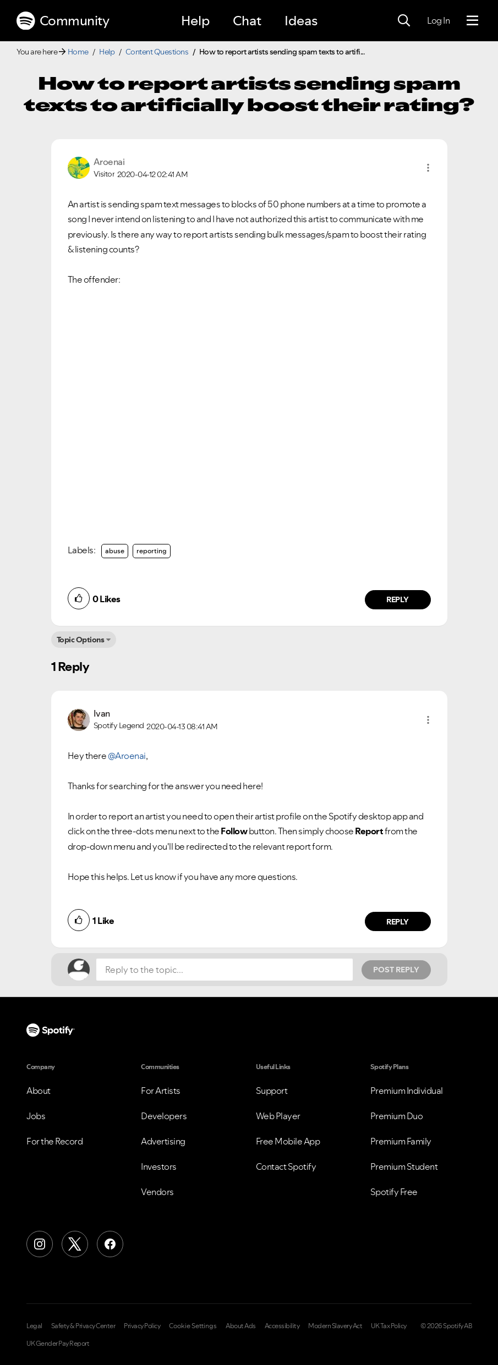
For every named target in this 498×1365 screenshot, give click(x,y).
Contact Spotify (286, 1166)
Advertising (163, 1141)
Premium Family (400, 1141)
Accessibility (282, 1326)
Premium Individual (406, 1091)
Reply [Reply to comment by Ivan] (397, 921)
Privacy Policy (142, 1326)
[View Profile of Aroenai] (109, 162)
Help (195, 21)
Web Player (278, 1116)
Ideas (301, 21)
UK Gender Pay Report (57, 1343)
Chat (247, 21)
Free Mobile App (288, 1141)
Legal (34, 1326)
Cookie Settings (193, 1326)
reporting (151, 550)
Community (63, 21)
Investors (159, 1166)
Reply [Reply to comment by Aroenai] (397, 599)
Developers (164, 1116)
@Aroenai (127, 756)
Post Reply (396, 969)
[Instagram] (39, 1244)
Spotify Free (394, 1192)
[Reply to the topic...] (224, 970)
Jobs (35, 1116)
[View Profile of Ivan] (102, 713)
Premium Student (404, 1166)
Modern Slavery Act (335, 1326)
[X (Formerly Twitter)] (75, 1244)
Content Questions (157, 51)
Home (78, 51)
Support (272, 1091)
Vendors (157, 1192)
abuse (114, 550)
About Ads (241, 1326)
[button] (428, 167)
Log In (438, 20)
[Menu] (472, 21)
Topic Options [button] (81, 639)
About (38, 1091)
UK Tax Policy (389, 1326)
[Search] (404, 21)
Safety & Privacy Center (83, 1326)
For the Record (54, 1141)
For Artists (160, 1091)
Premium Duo (396, 1116)
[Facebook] (110, 1244)
